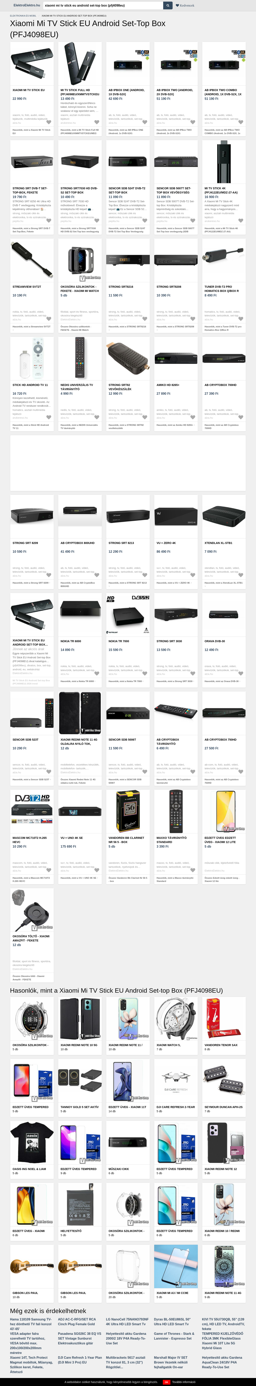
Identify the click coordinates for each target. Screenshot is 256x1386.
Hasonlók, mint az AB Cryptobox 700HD (222, 427)
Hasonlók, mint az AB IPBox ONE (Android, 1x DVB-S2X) (126, 131)
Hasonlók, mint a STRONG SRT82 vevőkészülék (126, 427)
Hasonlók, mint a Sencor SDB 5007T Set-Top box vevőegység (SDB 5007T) (175, 231)
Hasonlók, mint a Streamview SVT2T (32, 326)
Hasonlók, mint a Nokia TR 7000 (125, 681)
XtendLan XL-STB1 (218, 543)
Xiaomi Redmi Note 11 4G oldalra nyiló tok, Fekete (79, 744)
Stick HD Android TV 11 (30, 385)
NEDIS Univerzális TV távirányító (77, 387)
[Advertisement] (128, 463)
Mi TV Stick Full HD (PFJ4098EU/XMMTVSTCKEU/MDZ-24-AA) (84, 94)
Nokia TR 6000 (71, 641)
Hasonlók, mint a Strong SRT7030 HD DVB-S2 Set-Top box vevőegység (80, 230)
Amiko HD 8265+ (168, 385)
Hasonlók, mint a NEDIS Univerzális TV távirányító (79, 427)
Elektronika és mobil (23, 16)
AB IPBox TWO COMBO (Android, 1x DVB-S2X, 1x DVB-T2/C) (223, 94)
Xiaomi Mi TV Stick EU (29, 90)
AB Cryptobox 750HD (220, 739)
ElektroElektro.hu (27, 5)
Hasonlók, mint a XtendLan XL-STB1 (224, 583)
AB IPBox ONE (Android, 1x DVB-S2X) (127, 92)
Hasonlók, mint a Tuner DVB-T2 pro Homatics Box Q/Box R (223, 328)
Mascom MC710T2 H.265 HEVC (30, 840)
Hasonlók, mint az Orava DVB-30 (222, 681)
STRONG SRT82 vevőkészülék (120, 387)
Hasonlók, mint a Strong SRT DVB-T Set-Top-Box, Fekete (31, 230)
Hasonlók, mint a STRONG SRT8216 (127, 326)
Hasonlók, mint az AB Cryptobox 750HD (222, 781)
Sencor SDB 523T (25, 739)
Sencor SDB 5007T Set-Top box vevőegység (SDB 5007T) (174, 192)
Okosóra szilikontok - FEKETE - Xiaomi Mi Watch (80, 289)
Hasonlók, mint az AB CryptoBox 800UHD (78, 584)
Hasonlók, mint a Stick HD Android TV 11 (31, 427)
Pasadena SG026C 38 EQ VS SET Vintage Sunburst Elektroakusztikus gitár (79, 1338)
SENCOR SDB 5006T (122, 739)
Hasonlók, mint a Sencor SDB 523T (31, 779)
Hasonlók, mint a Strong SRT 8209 (30, 583)
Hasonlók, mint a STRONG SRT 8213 (128, 583)
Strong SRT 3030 (169, 641)
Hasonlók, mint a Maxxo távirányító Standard (175, 879)
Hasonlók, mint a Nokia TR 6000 (77, 681)
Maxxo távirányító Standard (172, 840)
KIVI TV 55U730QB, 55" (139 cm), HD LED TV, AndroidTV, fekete (223, 1324)
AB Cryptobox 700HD (220, 385)
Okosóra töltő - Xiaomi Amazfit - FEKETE (31, 938)
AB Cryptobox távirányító (168, 741)
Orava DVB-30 (215, 641)
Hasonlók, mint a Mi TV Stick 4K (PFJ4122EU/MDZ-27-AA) (221, 230)
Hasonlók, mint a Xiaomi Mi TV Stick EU (31, 131)
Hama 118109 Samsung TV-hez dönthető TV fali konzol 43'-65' (30, 1324)
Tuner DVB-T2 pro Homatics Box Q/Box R (222, 289)
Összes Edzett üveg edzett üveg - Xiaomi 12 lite (222, 879)
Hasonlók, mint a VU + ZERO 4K (173, 583)
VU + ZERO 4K (166, 543)
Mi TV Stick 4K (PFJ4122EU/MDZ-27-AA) (221, 190)
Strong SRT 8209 (25, 543)
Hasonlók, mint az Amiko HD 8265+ (175, 425)
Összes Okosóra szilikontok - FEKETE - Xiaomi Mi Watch (76, 328)
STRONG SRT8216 (121, 286)
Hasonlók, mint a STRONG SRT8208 (175, 326)
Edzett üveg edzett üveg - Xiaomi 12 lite (220, 840)
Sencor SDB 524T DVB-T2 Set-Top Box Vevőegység (127, 192)
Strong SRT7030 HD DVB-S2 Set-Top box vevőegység (79, 192)
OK (166, 1382)
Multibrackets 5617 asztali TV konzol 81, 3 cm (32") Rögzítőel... (125, 1362)
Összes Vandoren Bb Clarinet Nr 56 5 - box (128, 879)
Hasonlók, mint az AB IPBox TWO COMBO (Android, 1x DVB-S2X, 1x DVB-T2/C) (222, 133)
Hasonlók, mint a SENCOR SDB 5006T (125, 781)
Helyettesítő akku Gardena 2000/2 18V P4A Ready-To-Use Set (126, 1338)
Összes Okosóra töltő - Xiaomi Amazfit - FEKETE (28, 978)
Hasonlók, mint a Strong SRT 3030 (174, 681)
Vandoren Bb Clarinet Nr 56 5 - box (126, 840)
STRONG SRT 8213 (121, 543)
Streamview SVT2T (27, 286)
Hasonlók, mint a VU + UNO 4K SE (78, 878)
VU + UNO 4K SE (72, 837)
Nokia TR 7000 (119, 641)
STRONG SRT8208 (169, 286)
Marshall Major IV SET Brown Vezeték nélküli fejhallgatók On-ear (171, 1362)
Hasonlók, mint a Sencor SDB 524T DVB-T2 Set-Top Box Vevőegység (127, 230)
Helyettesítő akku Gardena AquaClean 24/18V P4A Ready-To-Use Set (222, 1362)
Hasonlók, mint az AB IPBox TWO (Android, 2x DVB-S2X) (174, 131)
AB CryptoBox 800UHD (78, 543)
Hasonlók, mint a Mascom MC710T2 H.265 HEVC (31, 879)
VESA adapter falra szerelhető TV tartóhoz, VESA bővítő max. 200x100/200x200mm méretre (27, 1343)
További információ (184, 1382)
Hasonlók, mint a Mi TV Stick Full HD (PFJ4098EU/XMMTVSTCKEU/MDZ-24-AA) (80, 133)
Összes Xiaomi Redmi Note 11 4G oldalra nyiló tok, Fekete (78, 781)
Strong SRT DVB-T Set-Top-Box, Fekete (30, 190)
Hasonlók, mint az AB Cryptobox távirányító (174, 781)
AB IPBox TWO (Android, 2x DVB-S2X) (175, 92)
